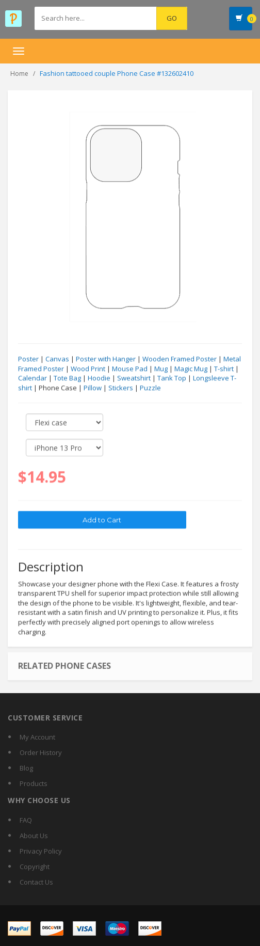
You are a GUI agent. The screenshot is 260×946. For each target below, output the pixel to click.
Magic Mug (190, 369)
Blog (26, 768)
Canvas (57, 359)
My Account (37, 737)
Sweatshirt (134, 378)
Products (33, 783)
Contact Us (36, 882)
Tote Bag (67, 378)
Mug (161, 369)
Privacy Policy (41, 851)
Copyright (35, 866)
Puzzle (150, 388)
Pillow (93, 388)
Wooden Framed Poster (179, 359)
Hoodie (99, 378)
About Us (34, 835)
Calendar (32, 378)
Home (19, 73)
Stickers (120, 388)
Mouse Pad (130, 369)
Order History (41, 752)
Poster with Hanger (106, 359)
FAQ (26, 820)
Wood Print (88, 369)
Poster (28, 359)
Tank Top (171, 378)
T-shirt (224, 369)
